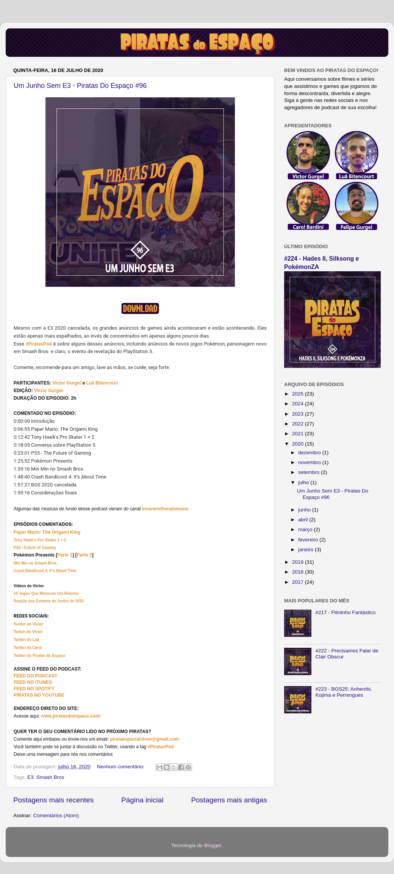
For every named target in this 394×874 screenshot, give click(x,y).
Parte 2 (84, 555)
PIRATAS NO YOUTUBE (39, 695)
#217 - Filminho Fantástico (345, 612)
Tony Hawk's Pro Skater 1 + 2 (40, 540)
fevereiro (308, 540)
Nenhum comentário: (121, 766)
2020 (298, 444)
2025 (298, 394)
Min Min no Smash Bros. (36, 563)
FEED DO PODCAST (35, 676)
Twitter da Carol (28, 648)
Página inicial (142, 800)
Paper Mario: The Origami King (47, 532)
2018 (298, 572)
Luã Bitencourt (102, 383)
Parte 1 (64, 555)
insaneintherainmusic (165, 508)
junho (305, 510)
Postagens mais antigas (229, 800)
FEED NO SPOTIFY (34, 688)
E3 (30, 777)
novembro (310, 462)
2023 (298, 414)
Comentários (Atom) (56, 815)
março (306, 529)
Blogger (213, 845)
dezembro (310, 452)
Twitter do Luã (26, 640)
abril (303, 519)
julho (304, 482)
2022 (298, 424)
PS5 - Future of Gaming (35, 548)
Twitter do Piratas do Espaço (40, 656)
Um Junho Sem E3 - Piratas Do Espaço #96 (80, 85)
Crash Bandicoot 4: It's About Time (45, 571)
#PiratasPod (38, 344)
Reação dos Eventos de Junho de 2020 (49, 601)
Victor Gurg (64, 383)
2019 (298, 562)
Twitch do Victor (28, 632)
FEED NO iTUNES (33, 682)
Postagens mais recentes (53, 800)
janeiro (306, 549)
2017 (298, 582)
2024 (298, 404)
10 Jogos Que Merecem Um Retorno (46, 593)
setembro (309, 472)
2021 (298, 433)
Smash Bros (50, 777)
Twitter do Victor (28, 624)
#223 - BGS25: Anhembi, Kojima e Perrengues (343, 692)
